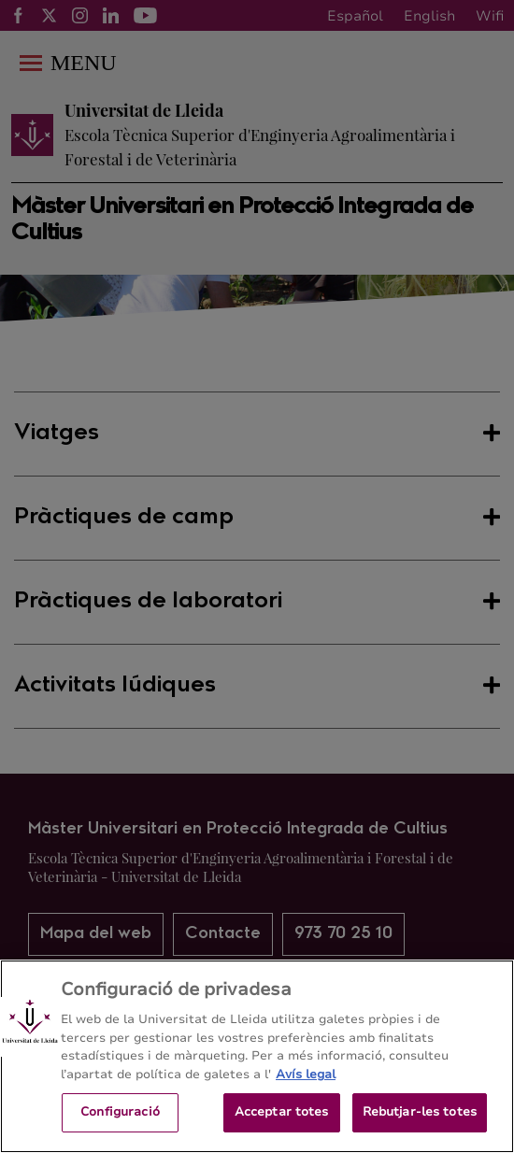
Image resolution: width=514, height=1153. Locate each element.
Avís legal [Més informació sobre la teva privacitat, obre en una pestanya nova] (306, 1074)
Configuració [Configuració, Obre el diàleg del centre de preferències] (120, 1111)
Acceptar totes (282, 1111)
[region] (257, 1056)
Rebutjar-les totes (420, 1111)
